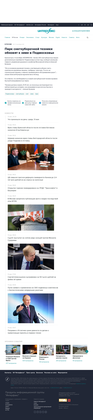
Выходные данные (63, 406)
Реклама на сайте (50, 373)
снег (27, 94)
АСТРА (7, 410)
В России (15, 37)
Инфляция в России (43, 358)
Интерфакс (46, 31)
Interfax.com (29, 25)
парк (36, 94)
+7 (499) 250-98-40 (54, 387)
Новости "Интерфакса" (40, 401)
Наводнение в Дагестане (78, 357)
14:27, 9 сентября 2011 (18, 44)
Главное (7, 37)
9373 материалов (28, 361)
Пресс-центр (30, 373)
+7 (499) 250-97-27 (67, 387)
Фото (77, 37)
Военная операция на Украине (29, 357)
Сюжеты (71, 37)
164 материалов (44, 362)
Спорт (37, 37)
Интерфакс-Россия (40, 25)
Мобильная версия (7, 25)
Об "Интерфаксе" (19, 25)
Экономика (30, 37)
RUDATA (36, 405)
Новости (64, 37)
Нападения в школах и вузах (61, 357)
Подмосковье (9, 94)
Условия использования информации (68, 404)
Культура (44, 37)
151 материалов (77, 361)
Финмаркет (51, 25)
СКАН (35, 403)
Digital (58, 37)
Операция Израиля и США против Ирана (13, 358)
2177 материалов (11, 363)
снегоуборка (20, 94)
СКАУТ (7, 406)
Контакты (8, 373)
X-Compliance (8, 405)
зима (31, 94)
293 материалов (61, 361)
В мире (22, 37)
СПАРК (7, 403)
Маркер (7, 408)
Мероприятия (62, 373)
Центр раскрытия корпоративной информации (42, 407)
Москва (51, 37)
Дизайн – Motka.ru (63, 408)
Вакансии (39, 373)
